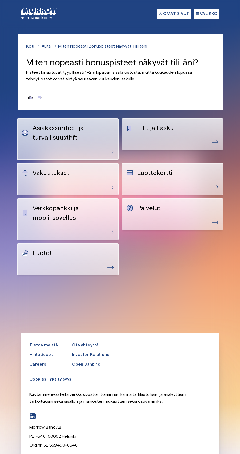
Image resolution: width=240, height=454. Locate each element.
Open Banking (86, 364)
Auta (46, 46)
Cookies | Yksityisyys (50, 379)
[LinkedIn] (32, 416)
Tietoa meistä (43, 345)
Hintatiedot (41, 354)
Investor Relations (90, 354)
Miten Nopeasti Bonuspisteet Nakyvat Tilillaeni (102, 46)
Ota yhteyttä (85, 345)
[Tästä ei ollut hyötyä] (40, 97)
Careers (37, 364)
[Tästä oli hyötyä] (30, 97)
